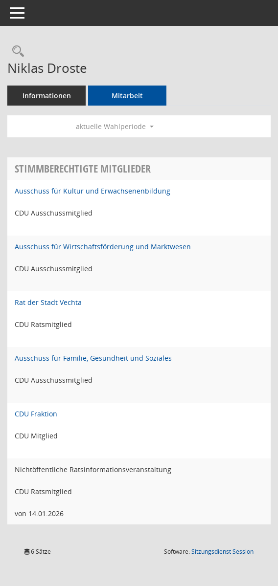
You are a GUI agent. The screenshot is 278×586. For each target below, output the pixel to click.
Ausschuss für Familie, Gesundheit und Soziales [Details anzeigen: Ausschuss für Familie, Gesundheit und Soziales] (93, 358)
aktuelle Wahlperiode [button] (115, 126)
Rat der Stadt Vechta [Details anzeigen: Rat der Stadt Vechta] (48, 302)
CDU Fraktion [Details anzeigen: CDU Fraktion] (36, 413)
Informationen (47, 95)
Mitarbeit (127, 95)
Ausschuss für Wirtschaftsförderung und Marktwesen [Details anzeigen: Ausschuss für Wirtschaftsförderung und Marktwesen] (103, 246)
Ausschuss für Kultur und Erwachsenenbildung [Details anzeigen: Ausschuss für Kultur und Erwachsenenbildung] (92, 190)
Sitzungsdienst (222, 551)
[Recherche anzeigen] (15, 51)
